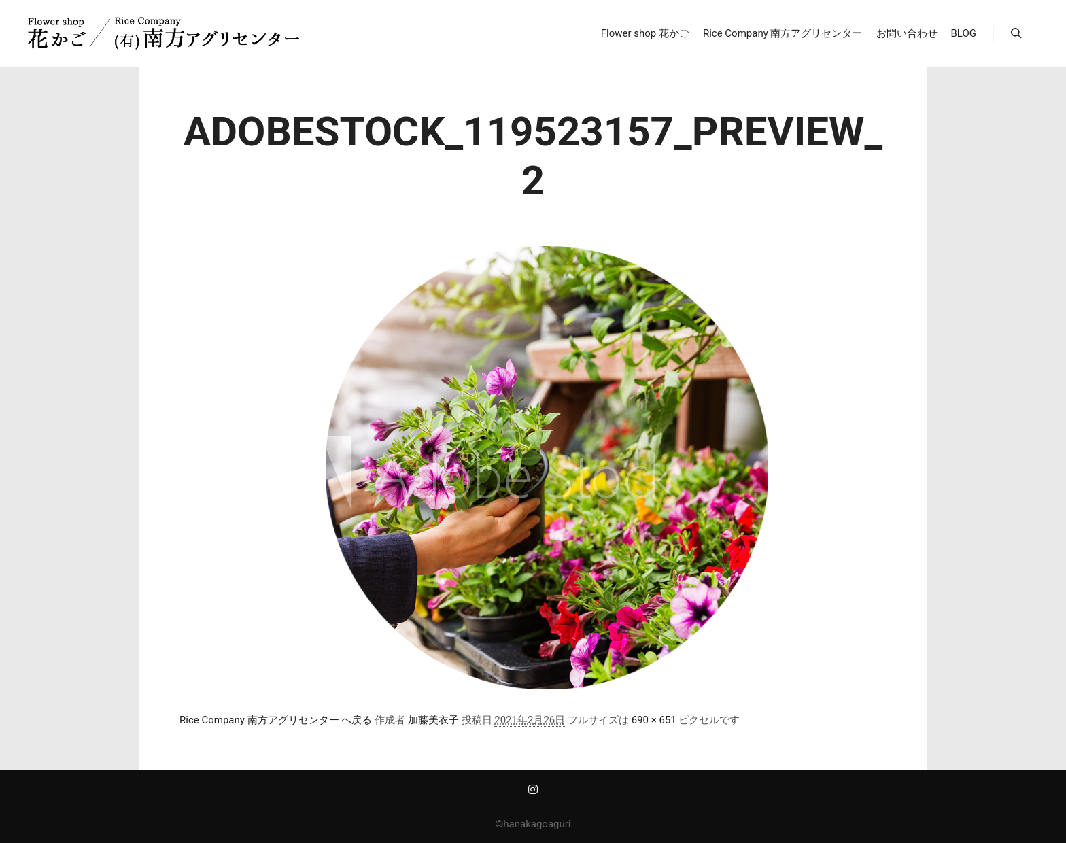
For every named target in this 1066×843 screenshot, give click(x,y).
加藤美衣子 (433, 720)
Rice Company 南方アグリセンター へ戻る (275, 720)
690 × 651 (654, 720)
